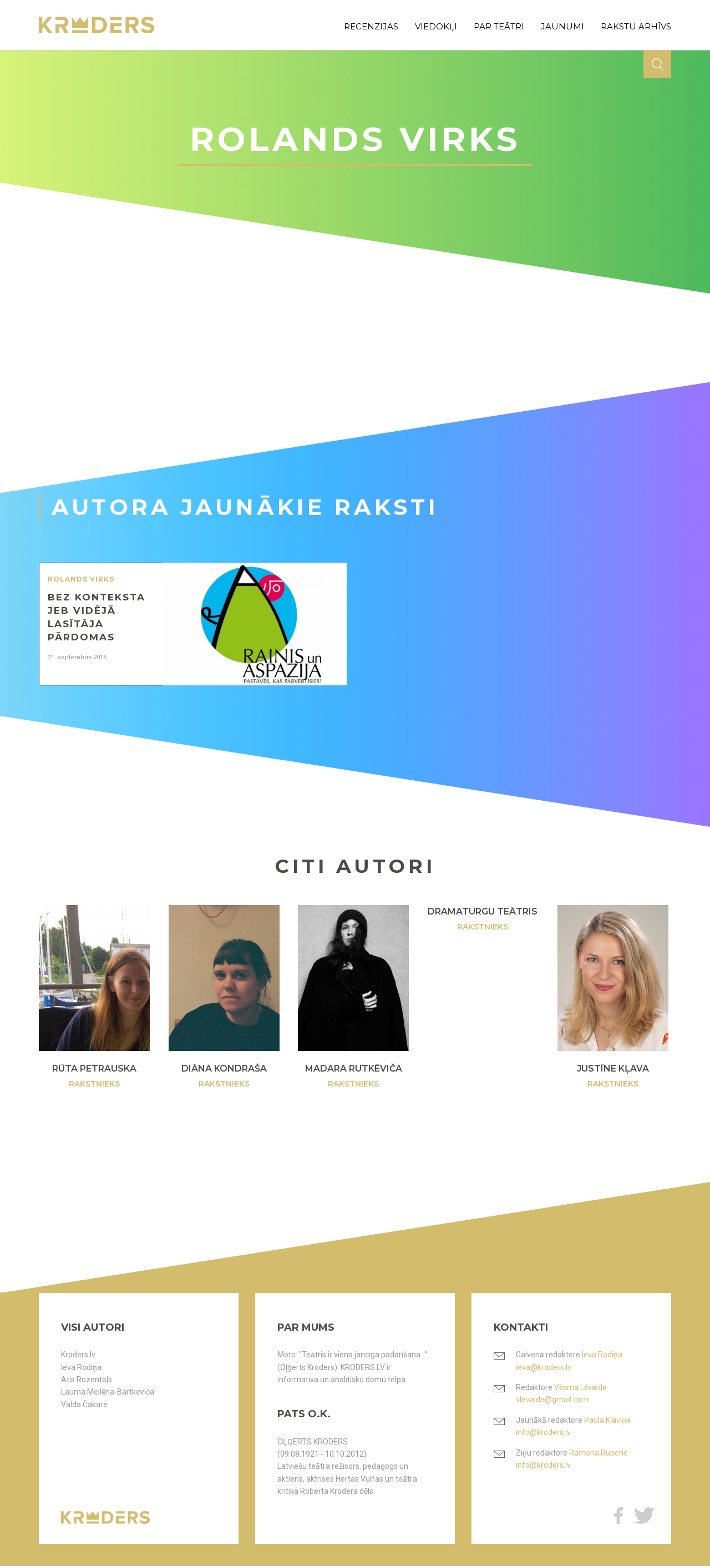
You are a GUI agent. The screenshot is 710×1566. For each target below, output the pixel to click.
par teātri (499, 26)
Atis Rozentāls (86, 1379)
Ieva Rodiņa (81, 1367)
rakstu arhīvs (636, 26)
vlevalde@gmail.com (552, 1399)
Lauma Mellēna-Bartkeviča (107, 1391)
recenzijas (371, 26)
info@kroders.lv (543, 1432)
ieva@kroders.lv (543, 1367)
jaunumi (562, 26)
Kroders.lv (78, 1354)
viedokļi (436, 26)
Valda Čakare (84, 1404)
